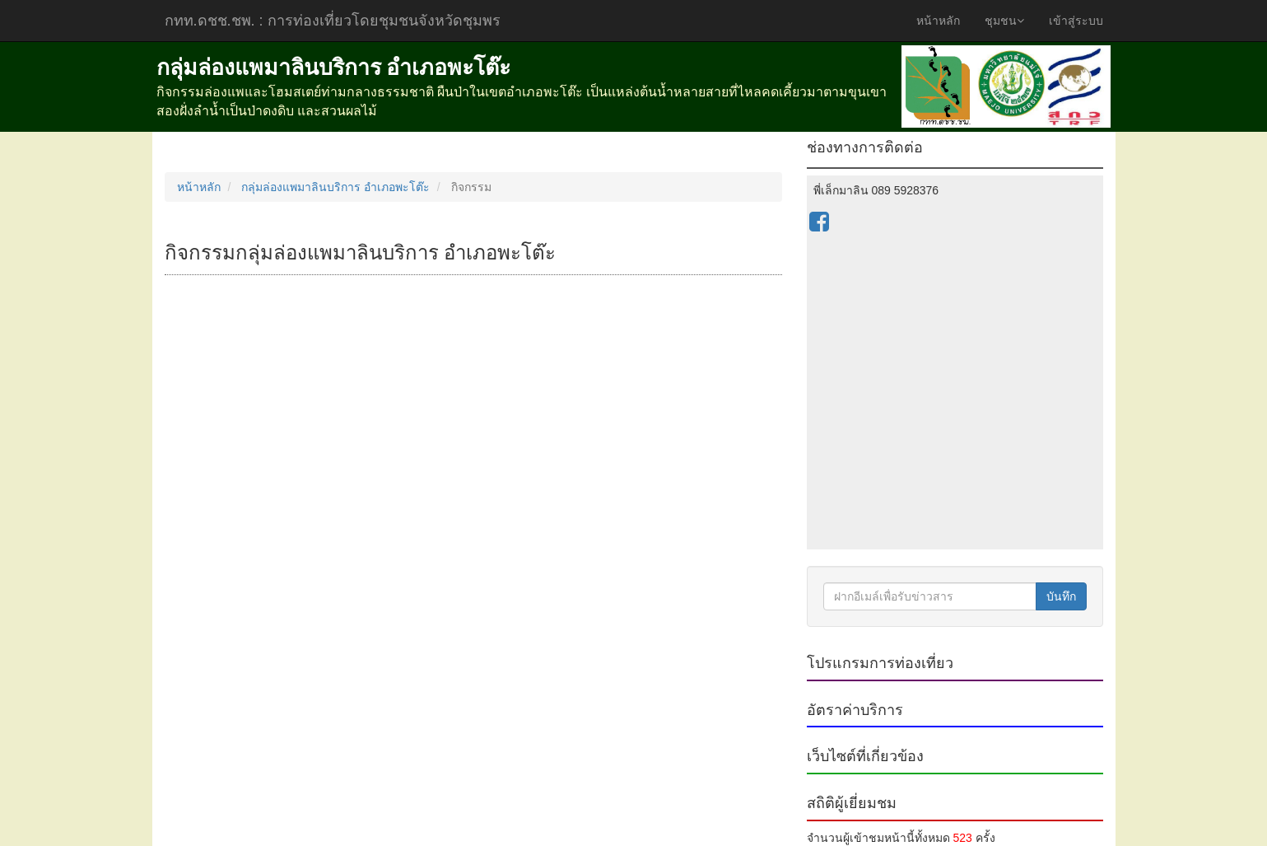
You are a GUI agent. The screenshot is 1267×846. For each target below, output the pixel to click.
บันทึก (1061, 596)
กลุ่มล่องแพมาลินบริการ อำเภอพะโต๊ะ (335, 187)
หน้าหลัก (938, 20)
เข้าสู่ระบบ (1076, 20)
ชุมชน (1004, 20)
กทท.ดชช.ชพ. (333, 20)
